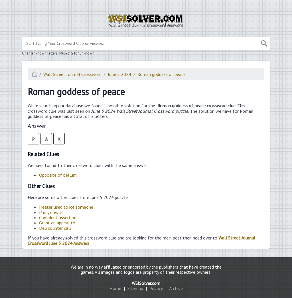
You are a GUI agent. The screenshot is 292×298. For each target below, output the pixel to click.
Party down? (51, 212)
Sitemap (135, 288)
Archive (176, 288)
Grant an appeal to (57, 222)
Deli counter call (55, 228)
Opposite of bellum (58, 175)
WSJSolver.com (146, 283)
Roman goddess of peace (161, 74)
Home (115, 288)
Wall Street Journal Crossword (72, 74)
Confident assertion (57, 217)
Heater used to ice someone (66, 207)
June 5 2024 (119, 74)
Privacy (156, 288)
